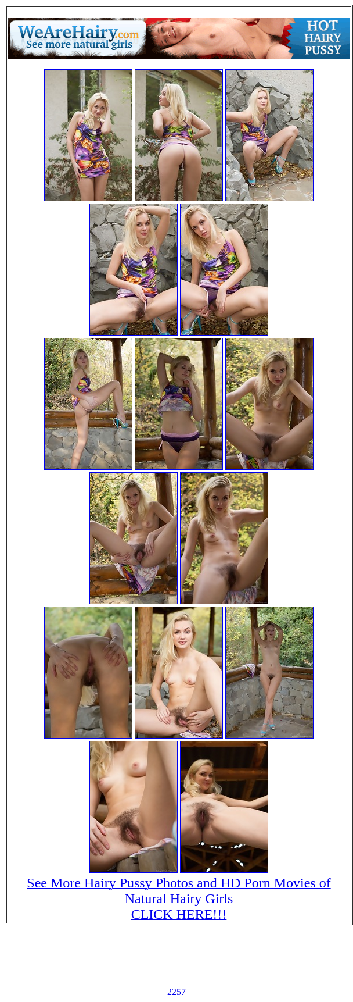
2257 (176, 992)
